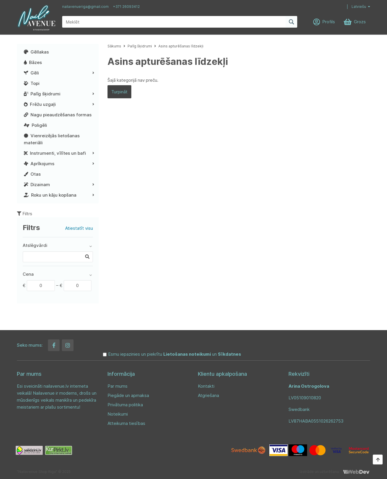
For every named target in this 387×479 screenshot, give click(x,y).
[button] (356, 6)
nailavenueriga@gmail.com (85, 6)
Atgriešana (208, 395)
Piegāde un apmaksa (128, 395)
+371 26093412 (126, 6)
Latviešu (359, 6)
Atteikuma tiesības (126, 423)
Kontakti (206, 386)
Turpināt (119, 92)
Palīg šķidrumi (140, 46)
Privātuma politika (125, 404)
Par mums (117, 386)
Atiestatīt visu (79, 228)
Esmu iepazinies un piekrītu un (174, 354)
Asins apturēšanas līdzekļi (180, 46)
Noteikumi (117, 414)
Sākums (114, 46)
